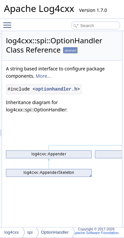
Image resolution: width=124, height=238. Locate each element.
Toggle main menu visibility (9, 22)
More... (51, 83)
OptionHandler (55, 232)
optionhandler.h (68, 103)
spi (30, 232)
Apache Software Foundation (95, 233)
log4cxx (11, 232)
